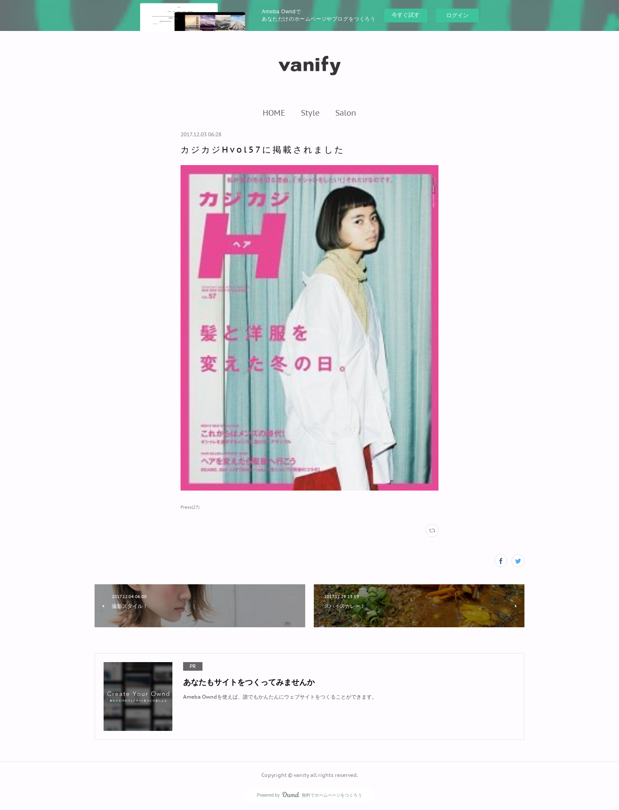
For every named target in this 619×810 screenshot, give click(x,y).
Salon (345, 112)
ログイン (457, 15)
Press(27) (190, 507)
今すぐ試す (406, 15)
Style (310, 112)
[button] (274, 113)
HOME (274, 112)
